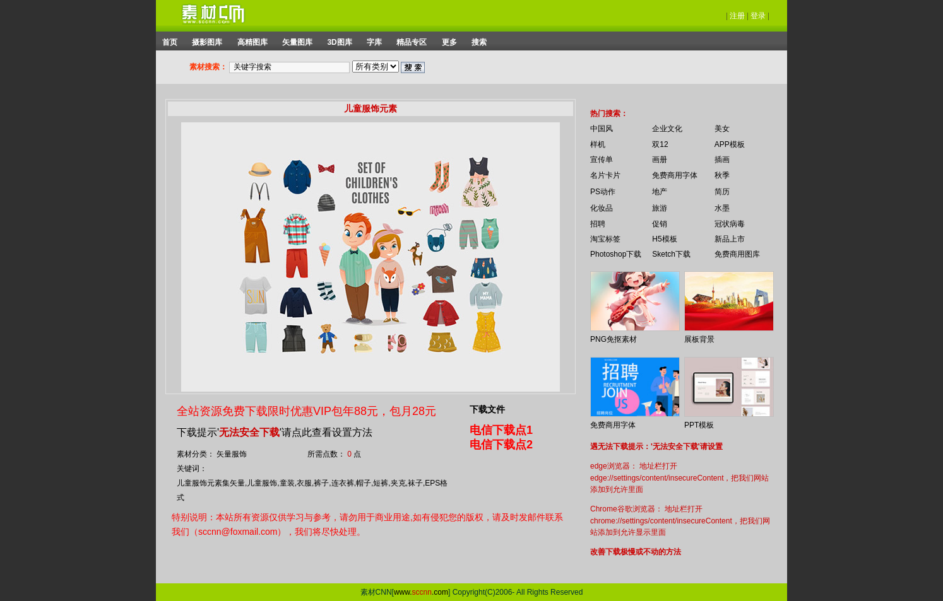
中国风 (601, 128)
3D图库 (339, 42)
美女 (722, 128)
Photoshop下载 (615, 254)
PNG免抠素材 (613, 339)
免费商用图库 (737, 254)
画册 (659, 159)
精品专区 (411, 42)
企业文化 (667, 128)
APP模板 (730, 144)
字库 (374, 42)
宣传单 (601, 159)
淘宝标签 (605, 239)
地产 (659, 191)
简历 (722, 191)
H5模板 (664, 239)
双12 (660, 144)
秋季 (722, 175)
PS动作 (602, 191)
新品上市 (730, 239)
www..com (421, 592)
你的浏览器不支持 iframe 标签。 (582, 102)
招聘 (597, 223)
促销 (659, 223)
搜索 (479, 42)
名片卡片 (605, 175)
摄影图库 (207, 42)
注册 (737, 15)
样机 (597, 144)
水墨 (722, 208)
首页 (169, 42)
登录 (758, 15)
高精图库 (252, 42)
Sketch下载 (671, 254)
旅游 (659, 208)
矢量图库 (297, 42)
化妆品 (601, 208)
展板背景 (699, 339)
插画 (722, 159)
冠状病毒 (730, 223)
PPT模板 (699, 425)
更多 (449, 42)
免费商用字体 (674, 175)
